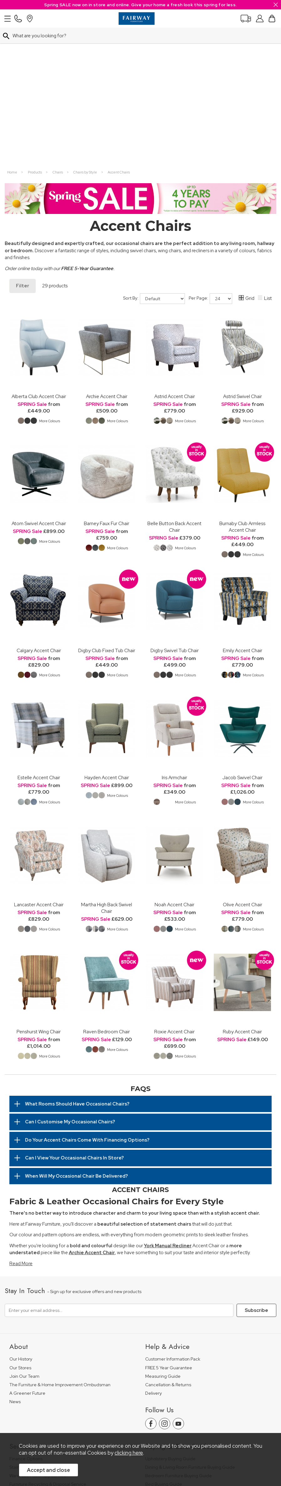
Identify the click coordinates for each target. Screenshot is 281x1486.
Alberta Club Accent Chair (39, 250)
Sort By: (154, 152)
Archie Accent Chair (106, 250)
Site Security (179, 1414)
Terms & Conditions (104, 1414)
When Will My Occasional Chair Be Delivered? (76, 1030)
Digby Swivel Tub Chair (175, 504)
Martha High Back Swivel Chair (106, 762)
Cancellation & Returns (168, 1239)
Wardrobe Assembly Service (37, 1330)
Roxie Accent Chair (174, 885)
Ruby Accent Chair (242, 885)
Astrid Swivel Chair (242, 250)
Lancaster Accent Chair (39, 758)
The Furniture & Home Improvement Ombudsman (59, 1239)
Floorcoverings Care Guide (172, 1381)
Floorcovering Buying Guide (173, 1347)
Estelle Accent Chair (39, 631)
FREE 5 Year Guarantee (168, 1221)
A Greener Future (27, 1247)
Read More (21, 1118)
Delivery (153, 1247)
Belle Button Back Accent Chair (174, 380)
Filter (22, 140)
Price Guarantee (26, 1414)
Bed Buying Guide (163, 1338)
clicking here (129, 1453)
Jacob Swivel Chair (242, 631)
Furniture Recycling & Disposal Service (47, 1338)
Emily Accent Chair (242, 504)
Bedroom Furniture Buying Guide (178, 1330)
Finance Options (26, 1313)
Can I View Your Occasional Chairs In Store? (74, 1012)
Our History (20, 1213)
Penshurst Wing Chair (39, 885)
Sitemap (208, 1414)
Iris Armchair (174, 631)
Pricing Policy (63, 1414)
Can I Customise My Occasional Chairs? (70, 976)
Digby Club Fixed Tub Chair (106, 504)
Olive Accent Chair (242, 758)
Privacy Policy (145, 1414)
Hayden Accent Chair (106, 631)
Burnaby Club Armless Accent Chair (242, 380)
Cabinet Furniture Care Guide (175, 1364)
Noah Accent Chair (174, 758)
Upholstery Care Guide (168, 1355)
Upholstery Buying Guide (170, 1313)
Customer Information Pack (172, 1213)
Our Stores (20, 1221)
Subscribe (256, 1164)
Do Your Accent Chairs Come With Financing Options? (87, 994)
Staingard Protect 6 (29, 1321)
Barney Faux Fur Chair (106, 377)
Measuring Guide (163, 1230)
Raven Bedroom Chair (106, 885)
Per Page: (210, 152)
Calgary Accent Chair (39, 504)
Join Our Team (24, 1230)
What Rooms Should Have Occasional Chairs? (77, 958)
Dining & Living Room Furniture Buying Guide (190, 1321)
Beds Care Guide (163, 1372)
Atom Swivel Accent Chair (39, 377)
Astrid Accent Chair (174, 250)
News (15, 1256)
